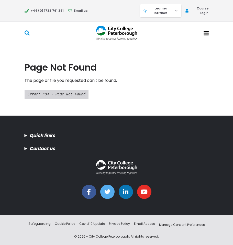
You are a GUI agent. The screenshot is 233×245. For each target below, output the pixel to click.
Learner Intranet (161, 10)
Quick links (42, 135)
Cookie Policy (65, 223)
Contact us (42, 148)
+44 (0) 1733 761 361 (44, 10)
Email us (77, 10)
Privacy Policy (119, 223)
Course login (196, 10)
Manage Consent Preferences (182, 224)
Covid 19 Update (92, 223)
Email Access (144, 223)
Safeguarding (39, 223)
